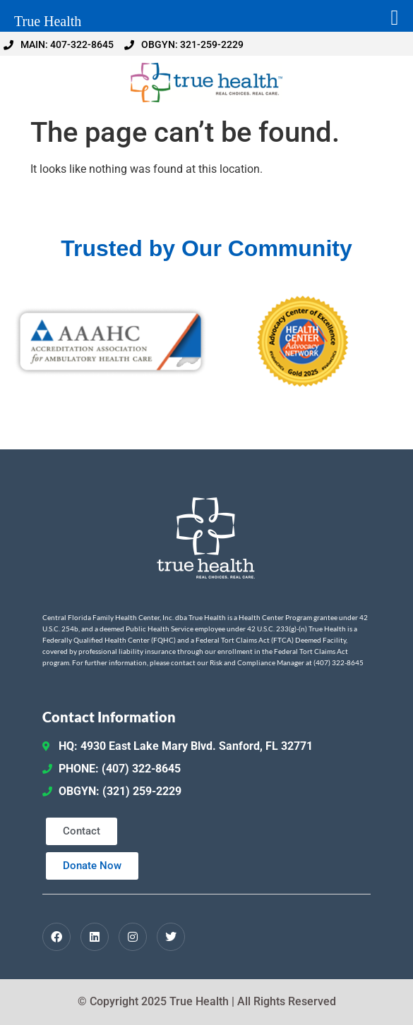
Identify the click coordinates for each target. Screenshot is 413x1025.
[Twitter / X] (171, 937)
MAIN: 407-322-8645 (59, 44)
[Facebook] (56, 937)
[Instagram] (133, 937)
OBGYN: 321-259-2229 (184, 44)
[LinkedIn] (94, 937)
